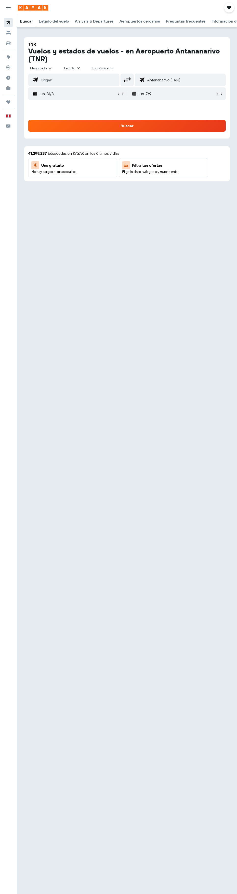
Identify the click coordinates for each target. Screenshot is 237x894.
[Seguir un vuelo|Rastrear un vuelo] (8, 67)
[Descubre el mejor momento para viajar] (8, 78)
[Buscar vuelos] (8, 22)
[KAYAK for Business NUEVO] (8, 88)
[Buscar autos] (8, 43)
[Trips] (8, 102)
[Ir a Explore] (8, 57)
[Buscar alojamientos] (8, 33)
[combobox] (103, 68)
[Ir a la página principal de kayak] (33, 8)
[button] (8, 7)
